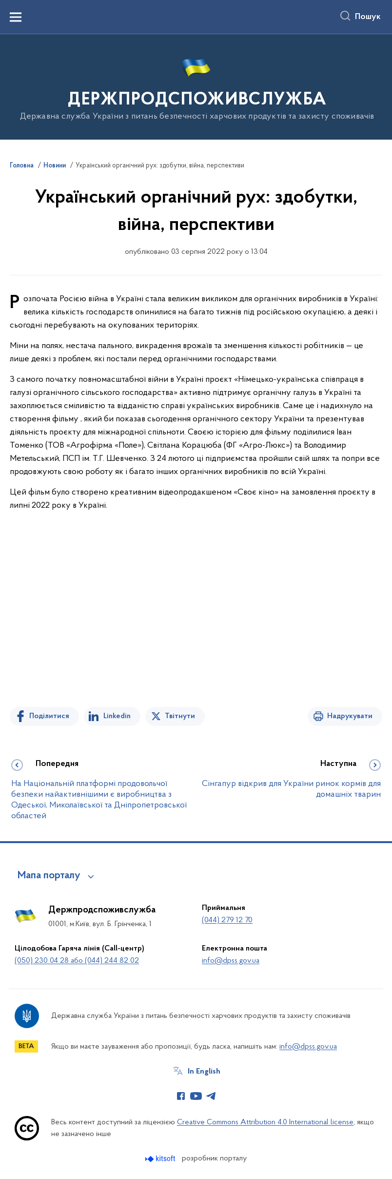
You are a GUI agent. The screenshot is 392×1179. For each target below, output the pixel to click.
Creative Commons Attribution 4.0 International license (265, 1122)
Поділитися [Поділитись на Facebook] (49, 716)
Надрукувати (349, 716)
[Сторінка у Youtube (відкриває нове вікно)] (196, 1096)
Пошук (368, 17)
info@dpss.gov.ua (230, 961)
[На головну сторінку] (196, 86)
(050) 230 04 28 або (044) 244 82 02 (77, 961)
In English (204, 1072)
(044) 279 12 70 (227, 920)
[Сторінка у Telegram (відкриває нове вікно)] (211, 1096)
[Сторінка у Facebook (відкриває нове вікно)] (181, 1096)
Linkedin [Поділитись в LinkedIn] (117, 716)
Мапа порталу (49, 875)
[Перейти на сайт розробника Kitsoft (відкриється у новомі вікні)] (161, 1158)
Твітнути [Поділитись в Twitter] (180, 716)
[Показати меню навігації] (15, 17)
